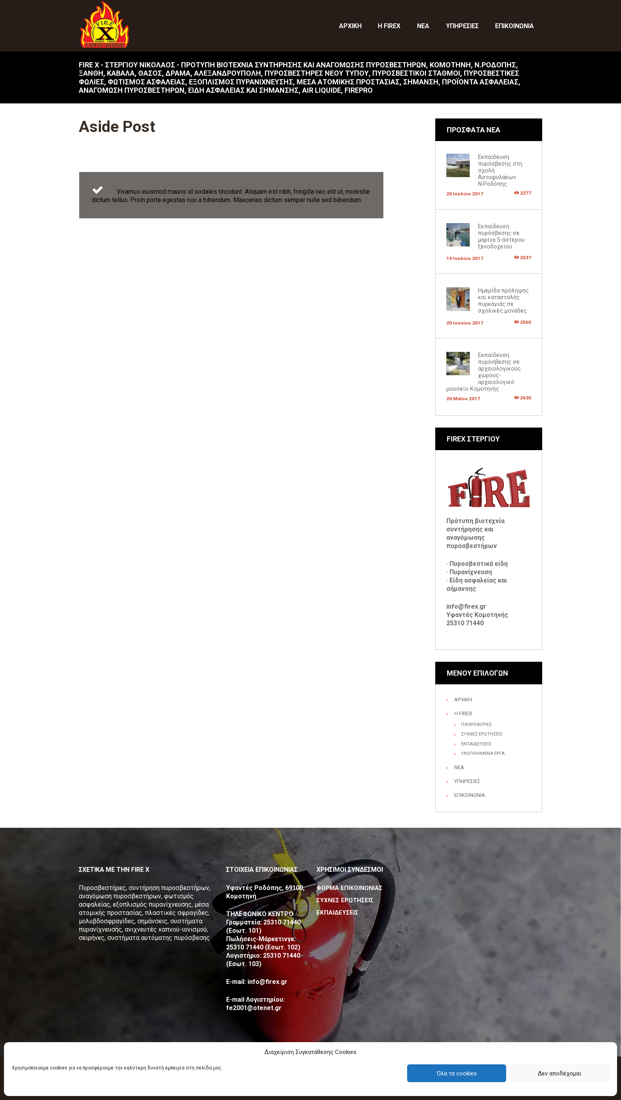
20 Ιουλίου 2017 (465, 194)
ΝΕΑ (459, 767)
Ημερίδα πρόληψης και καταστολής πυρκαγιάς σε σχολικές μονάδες (503, 300)
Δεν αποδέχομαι (559, 1073)
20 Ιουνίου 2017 (464, 322)
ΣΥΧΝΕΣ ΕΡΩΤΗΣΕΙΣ (483, 733)
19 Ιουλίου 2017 (465, 258)
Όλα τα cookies (457, 1073)
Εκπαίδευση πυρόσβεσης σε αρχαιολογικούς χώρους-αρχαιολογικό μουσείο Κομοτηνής (483, 371)
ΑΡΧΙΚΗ (463, 699)
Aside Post (127, 125)
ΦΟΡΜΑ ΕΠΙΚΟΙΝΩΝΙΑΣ (350, 887)
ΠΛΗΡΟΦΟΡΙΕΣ (477, 724)
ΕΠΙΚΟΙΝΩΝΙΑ (470, 794)
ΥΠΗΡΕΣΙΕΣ (468, 780)
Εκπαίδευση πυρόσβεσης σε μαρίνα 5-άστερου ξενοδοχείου (501, 236)
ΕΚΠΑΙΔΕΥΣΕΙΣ (477, 743)
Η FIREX (463, 713)
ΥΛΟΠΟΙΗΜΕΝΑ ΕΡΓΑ (484, 753)
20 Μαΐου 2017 (463, 398)
